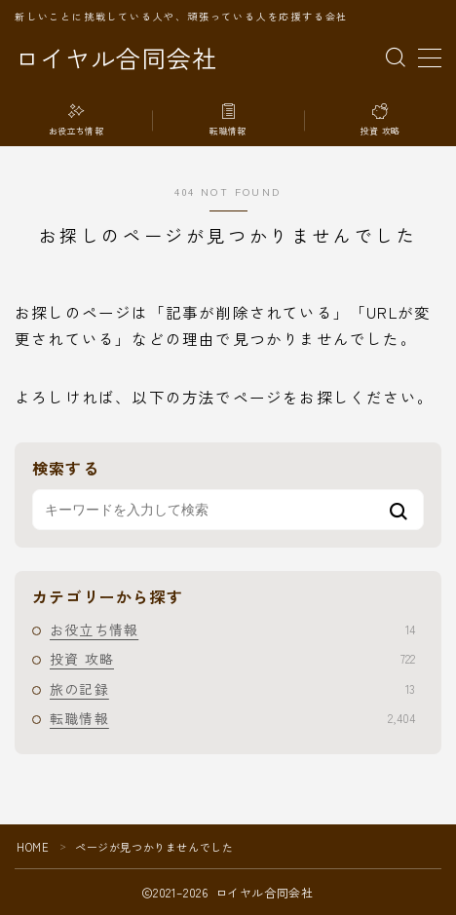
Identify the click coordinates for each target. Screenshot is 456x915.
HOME (33, 847)
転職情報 (232, 718)
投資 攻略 (232, 658)
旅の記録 (232, 689)
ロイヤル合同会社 (116, 58)
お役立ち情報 (232, 629)
